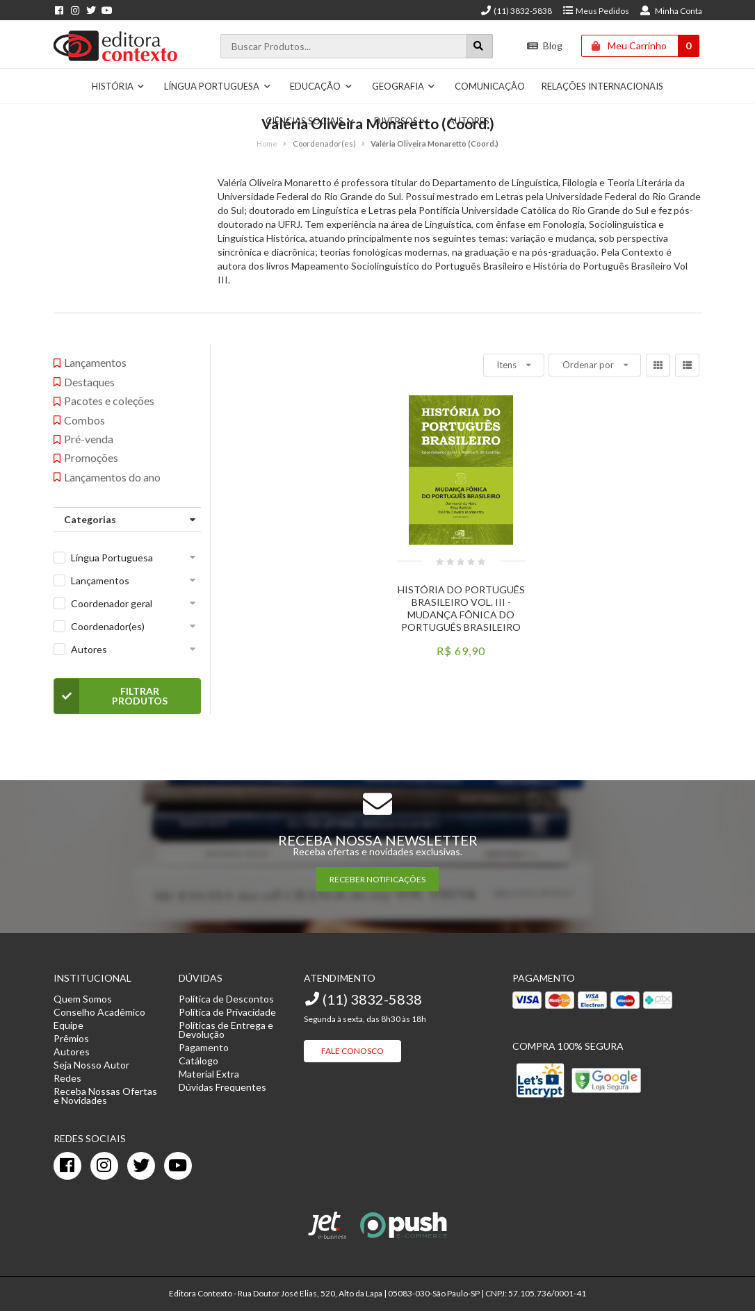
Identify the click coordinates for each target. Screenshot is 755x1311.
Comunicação (490, 86)
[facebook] (67, 1166)
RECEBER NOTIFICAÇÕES (377, 879)
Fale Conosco (352, 1051)
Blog (544, 45)
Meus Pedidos (595, 11)
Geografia (404, 86)
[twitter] (141, 1166)
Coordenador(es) (108, 626)
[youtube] (178, 1166)
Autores (89, 649)
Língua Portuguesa (217, 86)
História (118, 86)
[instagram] (104, 1166)
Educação (321, 86)
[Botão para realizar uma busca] (479, 46)
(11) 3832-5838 (516, 11)
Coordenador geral (111, 603)
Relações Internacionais (602, 86)
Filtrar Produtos (111, 696)
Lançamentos (100, 580)
